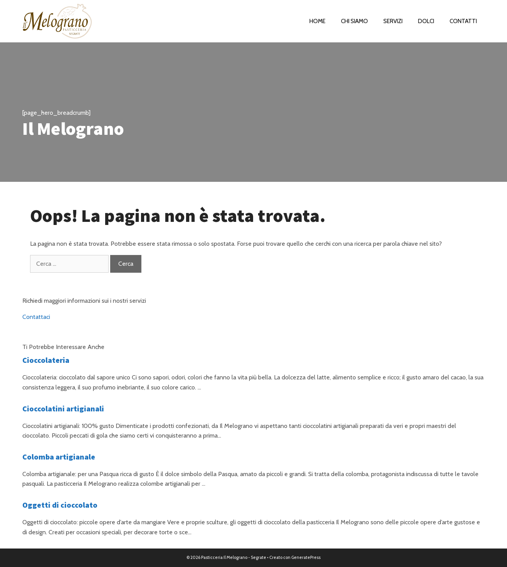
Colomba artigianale (58, 456)
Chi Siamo (354, 21)
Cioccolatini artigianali (63, 408)
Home (317, 21)
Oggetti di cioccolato (59, 505)
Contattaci (36, 316)
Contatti (463, 21)
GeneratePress (306, 557)
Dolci (426, 21)
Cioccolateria (45, 360)
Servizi (393, 21)
